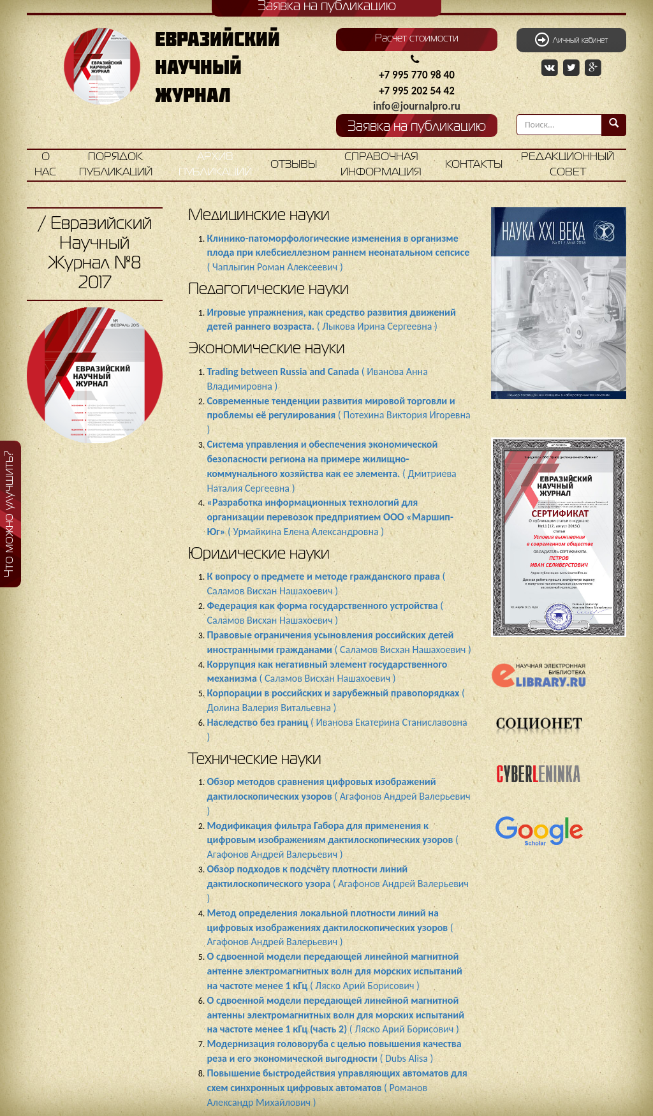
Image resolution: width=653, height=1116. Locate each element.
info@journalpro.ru (416, 106)
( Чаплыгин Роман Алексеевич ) (338, 253)
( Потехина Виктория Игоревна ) (339, 415)
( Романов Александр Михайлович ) (337, 1087)
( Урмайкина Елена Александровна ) (330, 517)
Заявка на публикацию (417, 127)
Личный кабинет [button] (571, 40)
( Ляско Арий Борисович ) (334, 971)
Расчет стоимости (417, 38)
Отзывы (293, 165)
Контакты (474, 165)
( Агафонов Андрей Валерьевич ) (339, 796)
